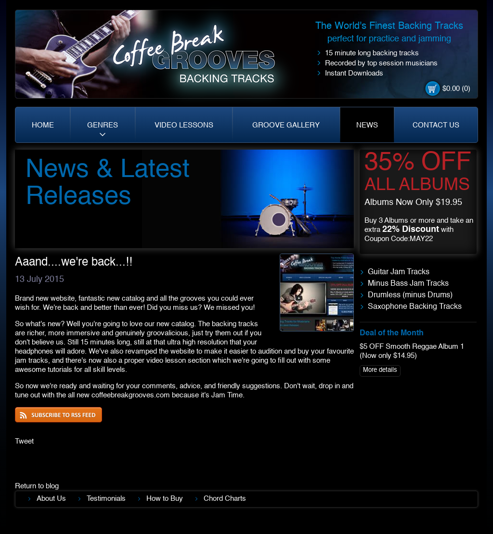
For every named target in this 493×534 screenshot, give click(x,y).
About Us (51, 498)
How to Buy (164, 498)
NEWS (367, 125)
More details (380, 370)
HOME (43, 125)
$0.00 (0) (456, 88)
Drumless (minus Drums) (410, 295)
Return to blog (37, 486)
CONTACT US (436, 125)
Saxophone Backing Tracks (415, 307)
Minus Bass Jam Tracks (408, 284)
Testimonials (106, 498)
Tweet (24, 441)
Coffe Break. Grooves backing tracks (201, 58)
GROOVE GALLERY (286, 125)
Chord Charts (225, 498)
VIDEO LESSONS (184, 125)
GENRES (102, 125)
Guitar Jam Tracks (398, 272)
